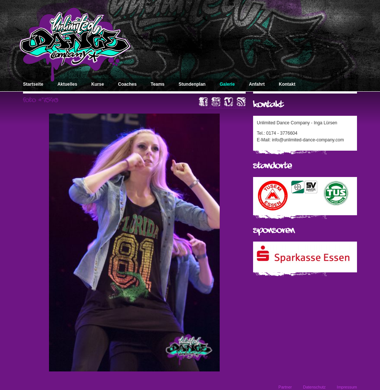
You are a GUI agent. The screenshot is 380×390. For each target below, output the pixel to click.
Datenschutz (314, 387)
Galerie (227, 84)
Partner (285, 387)
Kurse (97, 84)
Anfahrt (257, 84)
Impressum (347, 387)
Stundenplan (192, 84)
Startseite (33, 84)
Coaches (127, 84)
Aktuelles (67, 84)
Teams (157, 84)
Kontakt (287, 84)
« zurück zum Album (226, 106)
